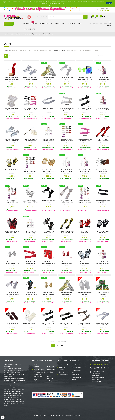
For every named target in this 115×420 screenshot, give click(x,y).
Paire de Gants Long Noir (66, 324)
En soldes (62, 372)
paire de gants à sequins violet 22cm (84, 201)
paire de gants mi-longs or (48, 78)
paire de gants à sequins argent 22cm (12, 262)
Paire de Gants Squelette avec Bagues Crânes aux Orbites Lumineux (85, 262)
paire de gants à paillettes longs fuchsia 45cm (30, 232)
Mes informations (77, 365)
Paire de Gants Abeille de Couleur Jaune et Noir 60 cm (66, 232)
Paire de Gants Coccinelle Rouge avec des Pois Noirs (103, 140)
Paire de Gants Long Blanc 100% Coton (102, 324)
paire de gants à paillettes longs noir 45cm (102, 262)
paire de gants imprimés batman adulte (30, 293)
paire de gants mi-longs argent (66, 293)
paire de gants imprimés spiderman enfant (66, 262)
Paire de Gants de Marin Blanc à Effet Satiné (12, 293)
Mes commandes (76, 367)
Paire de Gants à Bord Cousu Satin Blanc (12, 140)
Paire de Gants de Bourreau (12, 324)
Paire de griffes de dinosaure (103, 293)
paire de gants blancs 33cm (66, 78)
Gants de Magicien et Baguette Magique (30, 140)
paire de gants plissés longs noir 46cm (103, 201)
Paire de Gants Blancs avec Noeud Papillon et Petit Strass (30, 78)
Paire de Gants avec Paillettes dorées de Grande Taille (48, 170)
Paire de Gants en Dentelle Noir (48, 232)
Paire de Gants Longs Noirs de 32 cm (84, 109)
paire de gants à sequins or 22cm (48, 293)
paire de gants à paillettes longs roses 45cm (103, 78)
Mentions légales (39, 369)
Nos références (51, 369)
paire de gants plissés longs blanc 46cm (67, 109)
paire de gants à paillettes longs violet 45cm (103, 109)
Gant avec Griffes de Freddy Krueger (102, 170)
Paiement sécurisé (39, 372)
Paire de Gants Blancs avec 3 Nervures (12, 109)
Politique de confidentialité (38, 375)
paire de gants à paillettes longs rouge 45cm (84, 170)
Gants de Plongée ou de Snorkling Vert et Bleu (84, 78)
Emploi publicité (63, 375)
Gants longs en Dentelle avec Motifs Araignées (84, 324)
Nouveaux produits (62, 368)
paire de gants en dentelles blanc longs (67, 201)
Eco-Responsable (52, 381)
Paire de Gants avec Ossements (102, 232)
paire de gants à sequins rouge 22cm (30, 170)
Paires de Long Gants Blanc (48, 109)
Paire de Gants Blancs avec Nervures (30, 324)
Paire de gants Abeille (12, 170)
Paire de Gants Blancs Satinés (85, 293)
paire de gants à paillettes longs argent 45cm (66, 170)
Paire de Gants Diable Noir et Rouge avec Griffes (12, 232)
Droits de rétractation (37, 380)
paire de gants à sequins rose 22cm (66, 140)
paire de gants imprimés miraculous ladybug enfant (48, 262)
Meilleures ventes (64, 365)
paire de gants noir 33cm (48, 201)
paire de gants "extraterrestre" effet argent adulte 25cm (30, 201)
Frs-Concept (77, 415)
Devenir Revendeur (50, 377)
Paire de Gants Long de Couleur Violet (30, 109)
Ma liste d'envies (76, 370)
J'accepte (109, 3)
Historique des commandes (76, 374)
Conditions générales (50, 373)
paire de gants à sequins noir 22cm (12, 201)
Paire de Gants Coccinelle (84, 232)
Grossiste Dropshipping (50, 366)
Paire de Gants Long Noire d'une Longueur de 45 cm (48, 324)
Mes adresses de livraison (76, 378)
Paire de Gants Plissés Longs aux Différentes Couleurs (12, 78)
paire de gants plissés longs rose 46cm (85, 140)
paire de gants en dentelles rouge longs (30, 262)
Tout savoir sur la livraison (39, 366)
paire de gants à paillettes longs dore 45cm (48, 140)
